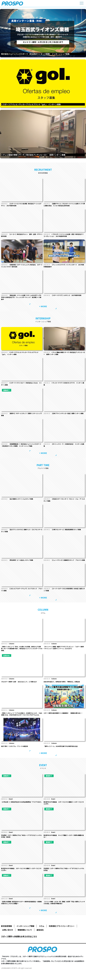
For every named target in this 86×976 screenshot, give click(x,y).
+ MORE (43, 306)
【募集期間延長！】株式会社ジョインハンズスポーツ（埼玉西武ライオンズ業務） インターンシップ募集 (21, 445)
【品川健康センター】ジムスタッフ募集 (21, 499)
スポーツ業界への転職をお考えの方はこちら (19, 936)
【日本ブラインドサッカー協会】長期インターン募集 (67, 413)
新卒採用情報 (6, 926)
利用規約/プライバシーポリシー (62, 926)
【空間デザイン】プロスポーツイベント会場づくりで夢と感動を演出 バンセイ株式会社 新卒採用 (64, 205)
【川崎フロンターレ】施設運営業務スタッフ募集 (66, 529)
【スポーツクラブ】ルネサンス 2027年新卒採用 (66, 295)
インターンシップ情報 (25, 926)
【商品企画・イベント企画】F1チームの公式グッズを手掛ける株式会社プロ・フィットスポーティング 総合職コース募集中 (21, 297)
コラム (41, 926)
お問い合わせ (7, 929)
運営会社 (40, 929)
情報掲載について (25, 929)
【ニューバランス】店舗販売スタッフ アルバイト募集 (68, 560)
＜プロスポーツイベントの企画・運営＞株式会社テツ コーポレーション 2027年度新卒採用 (64, 235)
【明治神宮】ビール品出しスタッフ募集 (21, 560)
